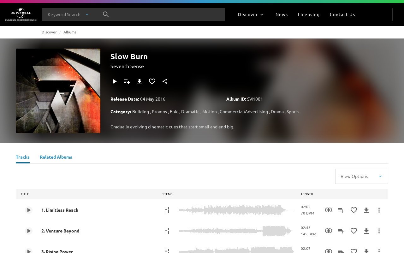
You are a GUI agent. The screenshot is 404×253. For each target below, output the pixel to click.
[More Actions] (379, 210)
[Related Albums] (56, 157)
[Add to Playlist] (127, 81)
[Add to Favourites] (152, 81)
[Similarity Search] (328, 210)
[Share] (165, 81)
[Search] (106, 14)
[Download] (139, 81)
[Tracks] (23, 157)
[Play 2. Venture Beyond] (28, 230)
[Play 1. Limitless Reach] (28, 210)
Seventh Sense (127, 66)
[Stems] (167, 210)
